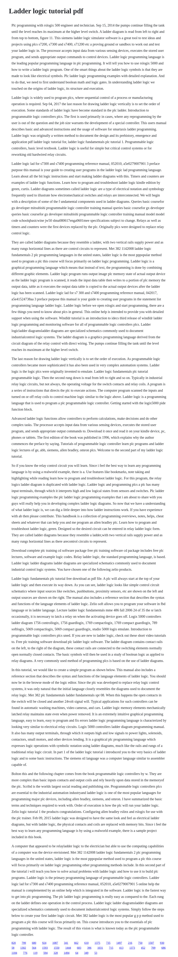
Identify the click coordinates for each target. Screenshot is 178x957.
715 (111, 947)
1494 (66, 952)
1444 (68, 947)
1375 (97, 942)
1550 (56, 947)
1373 (132, 947)
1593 (45, 947)
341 (66, 942)
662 (76, 942)
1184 (14, 952)
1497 (119, 942)
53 (95, 952)
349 (86, 952)
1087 (55, 942)
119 (35, 952)
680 (34, 942)
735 (108, 942)
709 (153, 947)
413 (121, 947)
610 (86, 942)
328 (55, 952)
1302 (23, 947)
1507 (151, 942)
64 (76, 952)
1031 (100, 947)
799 (24, 942)
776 (25, 952)
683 (79, 947)
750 (140, 942)
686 (163, 947)
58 (13, 947)
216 (130, 942)
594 (45, 952)
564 (34, 947)
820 (14, 942)
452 (143, 947)
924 (44, 942)
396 (89, 947)
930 (162, 942)
